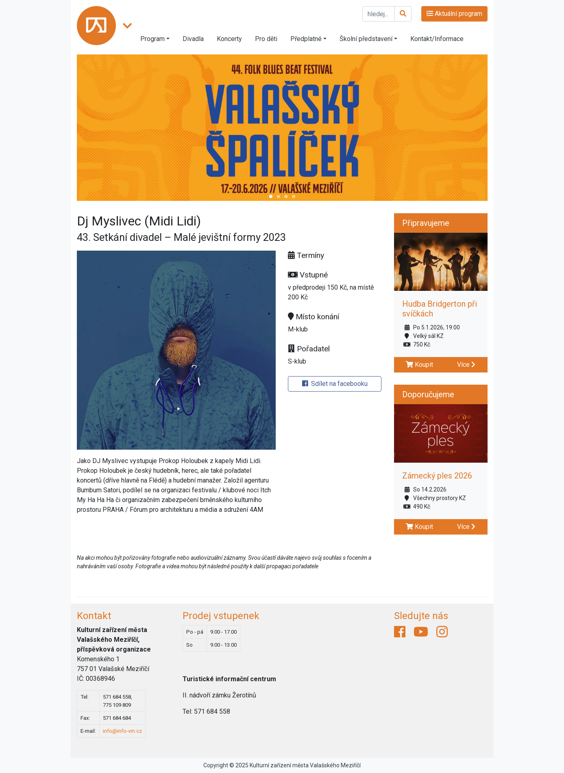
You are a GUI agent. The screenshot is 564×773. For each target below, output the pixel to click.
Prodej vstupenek (221, 615)
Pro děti (266, 39)
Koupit (419, 364)
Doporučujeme (428, 394)
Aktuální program (454, 13)
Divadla (193, 39)
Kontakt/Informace (437, 39)
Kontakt (94, 615)
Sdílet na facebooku (335, 384)
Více (466, 364)
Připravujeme (425, 223)
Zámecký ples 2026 (437, 476)
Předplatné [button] (306, 39)
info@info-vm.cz (122, 731)
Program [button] (152, 39)
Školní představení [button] (366, 39)
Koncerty (229, 39)
